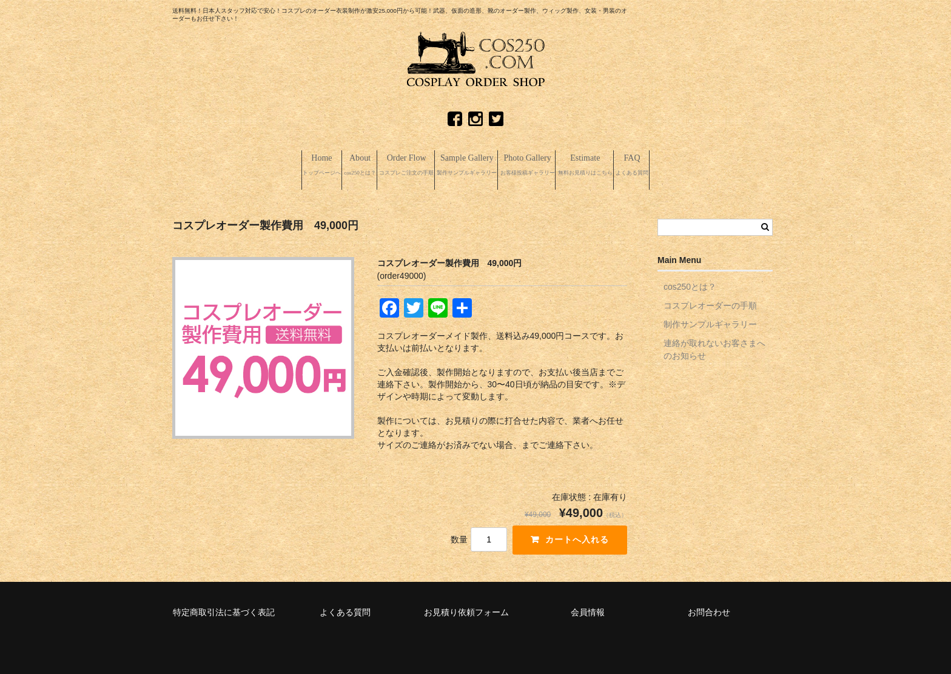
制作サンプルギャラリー (710, 322)
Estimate (649, 165)
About (292, 165)
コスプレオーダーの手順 (710, 303)
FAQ (724, 165)
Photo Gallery (558, 165)
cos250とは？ (690, 284)
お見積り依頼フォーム (466, 610)
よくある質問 (345, 610)
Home (230, 165)
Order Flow (367, 165)
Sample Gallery (463, 165)
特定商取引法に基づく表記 (224, 610)
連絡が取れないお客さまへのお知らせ (714, 347)
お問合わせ (709, 610)
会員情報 (588, 610)
